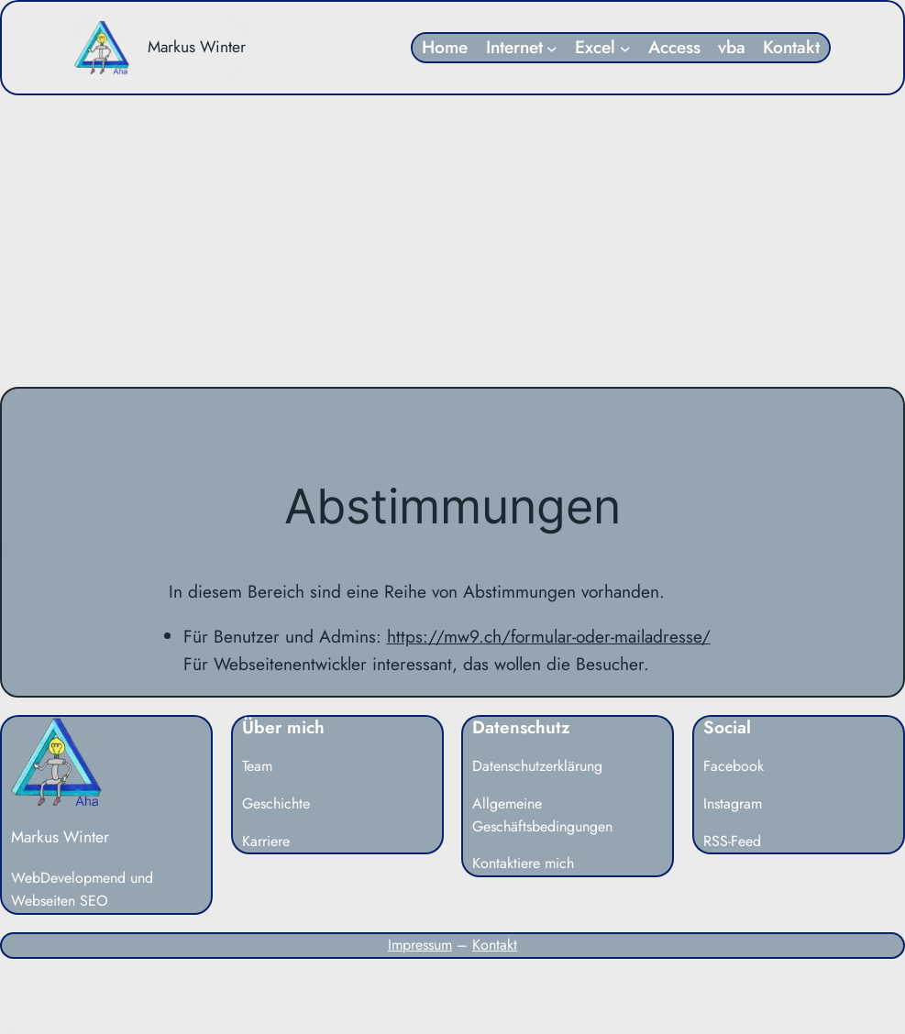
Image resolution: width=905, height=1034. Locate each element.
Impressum (420, 944)
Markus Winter (197, 47)
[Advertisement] (452, 241)
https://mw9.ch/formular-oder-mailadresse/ (549, 636)
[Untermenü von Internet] (551, 47)
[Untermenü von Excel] (625, 47)
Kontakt (494, 944)
